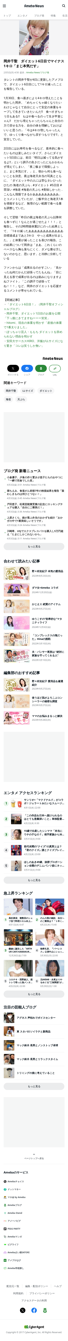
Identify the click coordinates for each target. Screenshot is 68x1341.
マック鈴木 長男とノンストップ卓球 (37, 1045)
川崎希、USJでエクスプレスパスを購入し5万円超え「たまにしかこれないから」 (35, 532)
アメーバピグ (14, 1220)
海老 (8, 399)
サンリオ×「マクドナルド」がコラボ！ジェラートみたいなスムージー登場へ (43, 803)
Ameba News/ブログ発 (37, 72)
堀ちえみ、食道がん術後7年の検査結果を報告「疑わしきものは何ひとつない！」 (35, 492)
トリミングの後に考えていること (36, 1073)
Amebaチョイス (15, 1181)
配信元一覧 (13, 1286)
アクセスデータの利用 (34, 1300)
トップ (7, 15)
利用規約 (18, 1293)
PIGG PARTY (13, 1228)
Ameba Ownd (14, 1212)
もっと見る (34, 546)
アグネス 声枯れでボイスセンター (36, 1017)
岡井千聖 (11, 390)
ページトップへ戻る (34, 1156)
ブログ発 (39, 15)
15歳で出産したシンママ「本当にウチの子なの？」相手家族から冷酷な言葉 (43, 834)
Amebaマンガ (14, 1236)
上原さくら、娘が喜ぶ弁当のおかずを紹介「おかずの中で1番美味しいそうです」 (35, 519)
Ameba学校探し (15, 1268)
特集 (53, 15)
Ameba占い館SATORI (18, 1252)
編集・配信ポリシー (36, 1286)
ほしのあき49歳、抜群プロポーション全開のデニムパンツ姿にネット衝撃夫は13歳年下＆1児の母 (43, 865)
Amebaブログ (14, 1205)
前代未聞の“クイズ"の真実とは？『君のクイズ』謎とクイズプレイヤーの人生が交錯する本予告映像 (43, 850)
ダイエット (46, 390)
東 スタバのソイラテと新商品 (33, 1031)
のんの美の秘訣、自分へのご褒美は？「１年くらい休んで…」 (52, 921)
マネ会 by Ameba (16, 1197)
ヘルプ (58, 1286)
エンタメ (22, 15)
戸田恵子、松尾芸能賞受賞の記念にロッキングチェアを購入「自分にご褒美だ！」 (35, 506)
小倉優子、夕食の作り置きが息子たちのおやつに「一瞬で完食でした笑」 (35, 479)
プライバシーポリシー (42, 1293)
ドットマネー (14, 1189)
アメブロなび (14, 1260)
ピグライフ (12, 1244)
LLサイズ (27, 390)
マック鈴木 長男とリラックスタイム (37, 1059)
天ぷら (21, 399)
